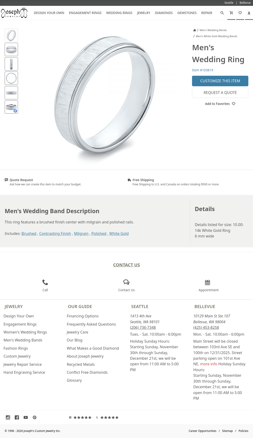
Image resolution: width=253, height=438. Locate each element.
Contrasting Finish (55, 233)
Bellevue (204, 306)
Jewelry (143, 13)
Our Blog (74, 340)
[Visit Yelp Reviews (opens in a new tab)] (108, 417)
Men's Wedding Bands (23, 340)
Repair (206, 13)
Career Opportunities (203, 431)
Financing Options (83, 316)
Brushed (28, 233)
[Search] (222, 13)
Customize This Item (220, 80)
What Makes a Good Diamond (93, 348)
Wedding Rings (119, 13)
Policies (243, 431)
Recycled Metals (81, 364)
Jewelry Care (77, 332)
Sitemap (227, 431)
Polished (98, 233)
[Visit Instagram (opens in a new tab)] (9, 417)
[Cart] (231, 13)
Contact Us (126, 265)
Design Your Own (49, 13)
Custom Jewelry (17, 356)
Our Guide (80, 306)
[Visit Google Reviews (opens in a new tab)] (81, 417)
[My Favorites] (240, 13)
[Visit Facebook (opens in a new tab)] (18, 417)
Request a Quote (220, 92)
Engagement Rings (85, 13)
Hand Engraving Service (24, 372)
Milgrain (81, 233)
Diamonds (164, 13)
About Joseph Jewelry (85, 356)
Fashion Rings (16, 348)
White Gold (119, 233)
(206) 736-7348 (143, 327)
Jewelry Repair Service (23, 364)
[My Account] (249, 13)
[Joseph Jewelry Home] (194, 30)
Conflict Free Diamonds (87, 372)
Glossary (74, 380)
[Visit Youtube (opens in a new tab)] (27, 417)
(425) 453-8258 (206, 327)
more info (208, 363)
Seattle (139, 306)
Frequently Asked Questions (91, 324)
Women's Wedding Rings (25, 332)
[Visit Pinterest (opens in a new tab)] (35, 417)
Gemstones (186, 13)
